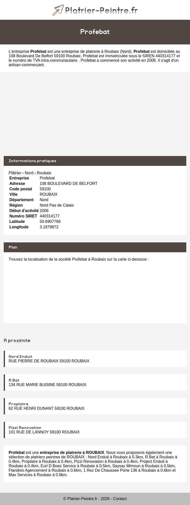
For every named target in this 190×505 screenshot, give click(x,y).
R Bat (14, 380)
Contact (120, 499)
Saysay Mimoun (126, 466)
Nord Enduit (20, 357)
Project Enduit (152, 461)
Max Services (20, 475)
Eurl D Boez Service (58, 466)
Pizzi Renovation (25, 428)
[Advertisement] (95, 114)
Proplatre (18, 404)
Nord (125, 51)
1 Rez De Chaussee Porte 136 (110, 470)
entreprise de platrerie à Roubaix (90, 51)
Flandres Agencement (28, 470)
